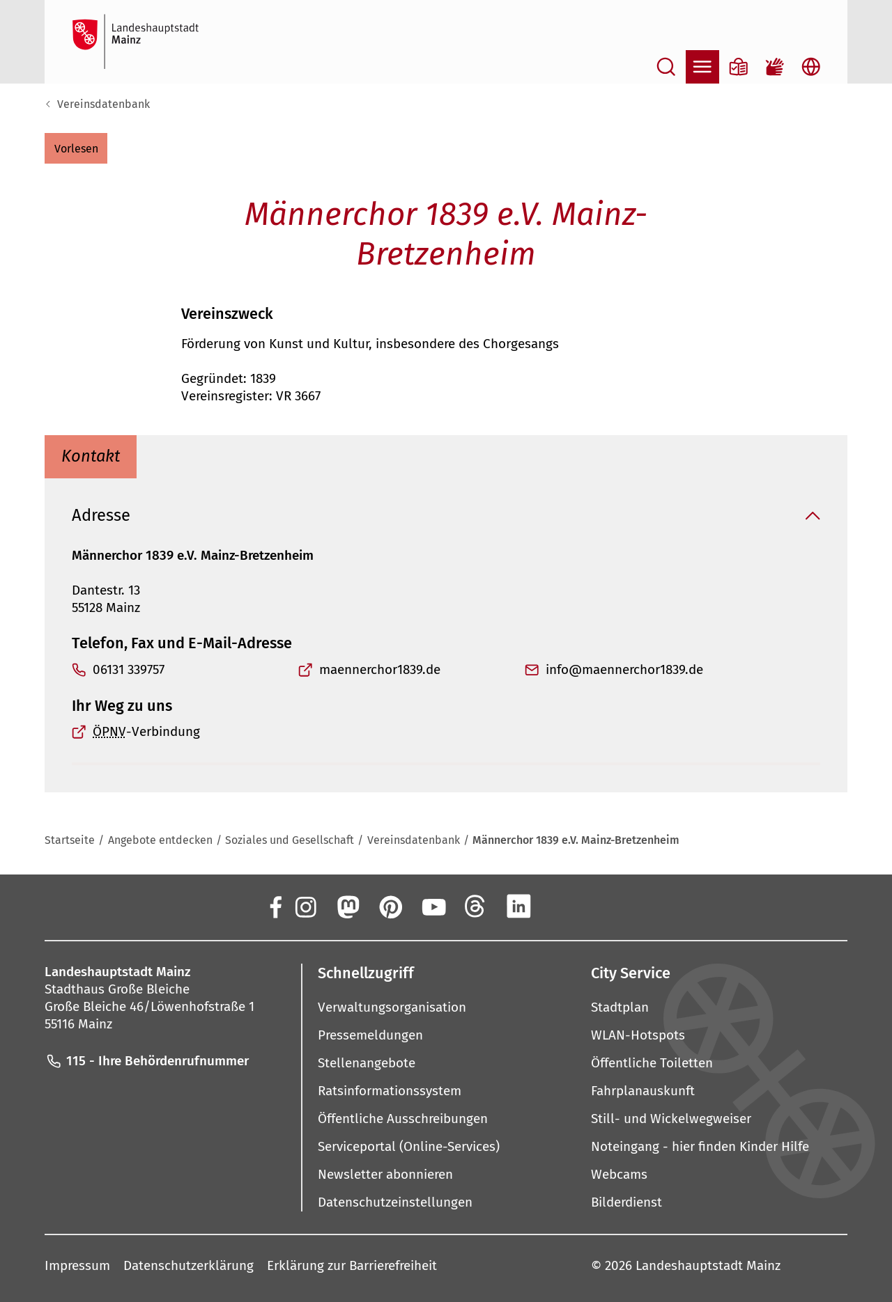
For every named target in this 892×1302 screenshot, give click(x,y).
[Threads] (476, 906)
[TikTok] (604, 906)
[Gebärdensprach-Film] (775, 67)
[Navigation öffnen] (702, 67)
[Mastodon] (347, 906)
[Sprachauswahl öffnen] (811, 67)
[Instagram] (304, 906)
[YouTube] (432, 906)
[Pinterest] (390, 906)
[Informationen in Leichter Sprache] (738, 67)
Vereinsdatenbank (103, 104)
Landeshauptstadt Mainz (708, 1265)
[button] (76, 148)
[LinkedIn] (518, 906)
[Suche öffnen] (666, 67)
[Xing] (561, 906)
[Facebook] (274, 906)
